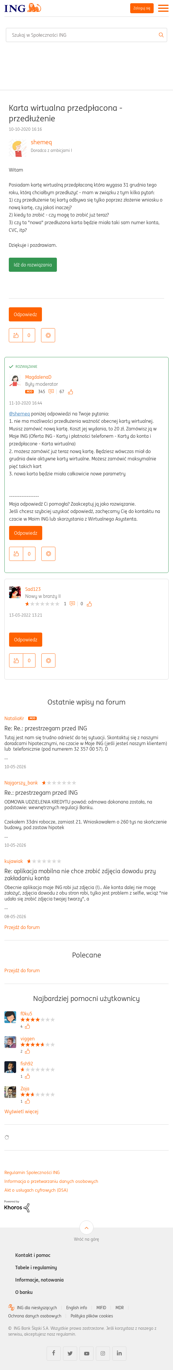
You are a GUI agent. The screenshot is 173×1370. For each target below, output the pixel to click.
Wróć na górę (86, 1239)
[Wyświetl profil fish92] (38, 1064)
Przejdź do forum (22, 927)
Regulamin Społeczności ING (32, 1172)
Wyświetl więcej (21, 1111)
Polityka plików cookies (92, 1316)
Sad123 (33, 589)
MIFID (101, 1307)
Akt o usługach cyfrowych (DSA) (36, 1190)
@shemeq (19, 414)
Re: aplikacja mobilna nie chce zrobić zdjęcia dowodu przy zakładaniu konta (80, 875)
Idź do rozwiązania (33, 265)
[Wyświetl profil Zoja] (38, 1089)
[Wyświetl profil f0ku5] (38, 1014)
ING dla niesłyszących (37, 1307)
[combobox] (86, 35)
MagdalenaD (38, 377)
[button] (16, 335)
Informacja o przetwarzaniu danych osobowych (51, 1181)
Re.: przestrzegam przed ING (41, 792)
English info (76, 1307)
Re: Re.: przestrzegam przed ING (45, 728)
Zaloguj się (141, 8)
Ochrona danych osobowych (34, 1316)
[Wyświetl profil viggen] (38, 1039)
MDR (120, 1307)
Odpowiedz (25, 314)
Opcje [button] (48, 335)
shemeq (41, 142)
